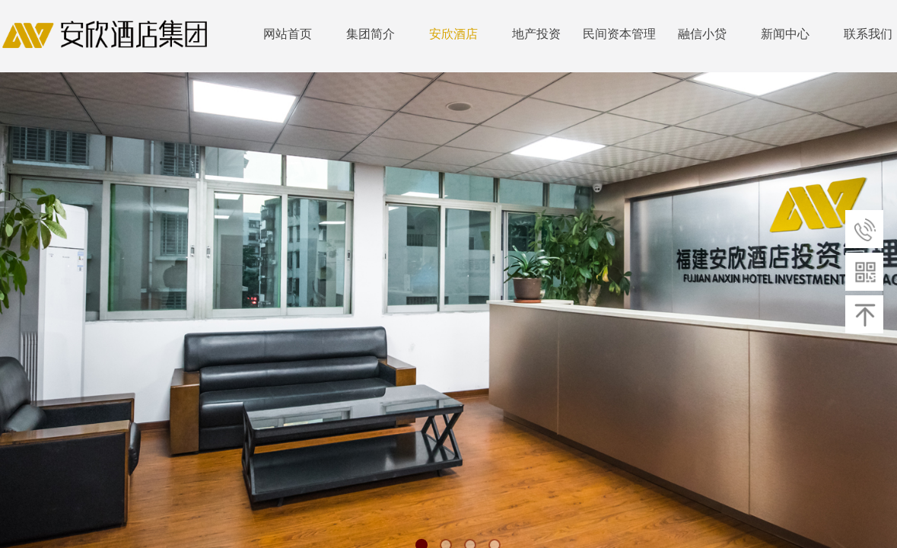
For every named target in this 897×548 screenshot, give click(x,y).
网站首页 (287, 33)
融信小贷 (702, 33)
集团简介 (370, 33)
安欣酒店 (453, 33)
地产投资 (536, 33)
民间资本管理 (619, 33)
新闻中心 (785, 33)
